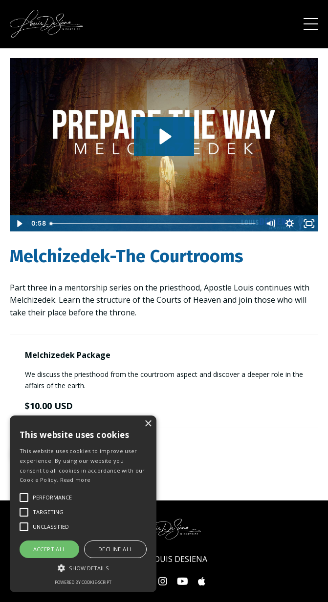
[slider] (153, 223)
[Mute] (270, 223)
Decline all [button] (115, 549)
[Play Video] (19, 223)
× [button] (148, 424)
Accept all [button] (49, 549)
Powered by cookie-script (83, 582)
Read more (75, 479)
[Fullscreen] (309, 223)
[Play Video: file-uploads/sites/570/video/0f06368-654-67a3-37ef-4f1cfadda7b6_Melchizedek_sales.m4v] (164, 136)
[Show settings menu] (290, 223)
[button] (83, 568)
